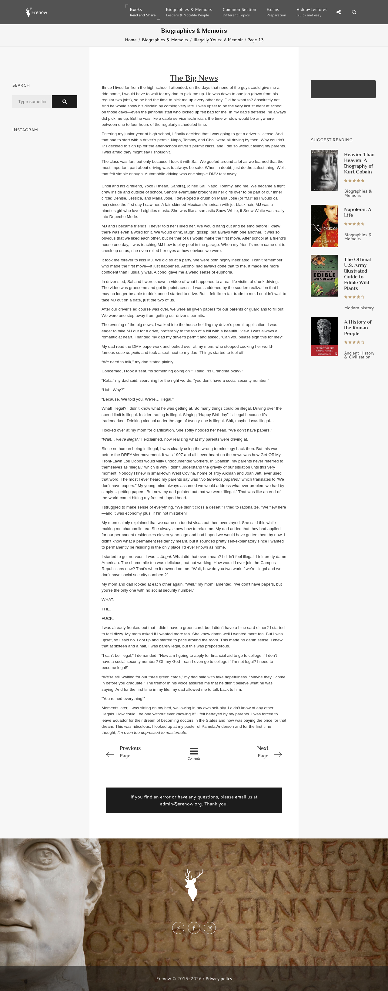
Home (131, 39)
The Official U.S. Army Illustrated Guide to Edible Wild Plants (357, 273)
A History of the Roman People (358, 327)
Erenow (163, 978)
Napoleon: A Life (357, 212)
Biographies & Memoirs (165, 39)
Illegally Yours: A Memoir (218, 39)
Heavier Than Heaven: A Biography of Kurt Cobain (359, 163)
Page (138, 751)
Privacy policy (219, 978)
